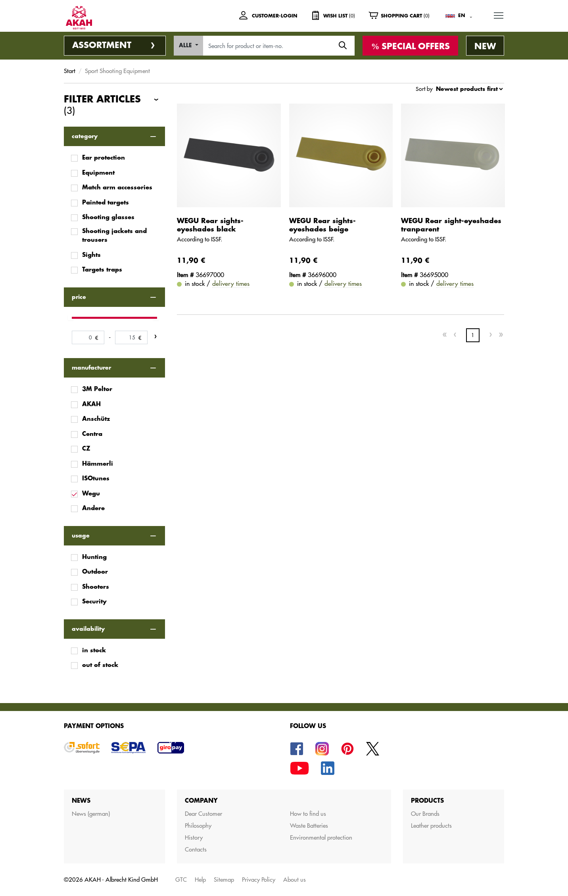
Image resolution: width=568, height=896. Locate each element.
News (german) (91, 813)
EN (461, 15)
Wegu (91, 494)
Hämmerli (97, 464)
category (85, 136)
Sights (91, 255)
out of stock (100, 665)
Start (69, 71)
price (79, 297)
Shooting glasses (108, 217)
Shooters (95, 587)
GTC (181, 879)
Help (200, 879)
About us (294, 879)
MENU (499, 14)
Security (94, 602)
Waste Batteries (309, 825)
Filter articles (102, 105)
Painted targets (105, 203)
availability (88, 629)
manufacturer (91, 367)
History (194, 837)
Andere (93, 508)
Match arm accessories (117, 188)
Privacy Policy (258, 879)
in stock (94, 650)
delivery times (230, 283)
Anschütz (96, 419)
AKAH (91, 404)
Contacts (196, 849)
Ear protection (103, 158)
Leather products (431, 825)
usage (81, 535)
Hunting (94, 557)
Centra (92, 434)
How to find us (308, 813)
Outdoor (95, 572)
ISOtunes (95, 479)
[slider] (70, 317)
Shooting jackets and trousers (114, 235)
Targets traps (102, 270)
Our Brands (425, 813)
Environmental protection (321, 837)
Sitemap (224, 879)
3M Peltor (97, 389)
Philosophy (198, 825)
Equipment (98, 173)
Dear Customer (203, 813)
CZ (86, 449)
